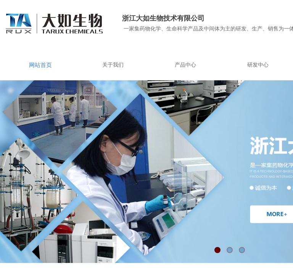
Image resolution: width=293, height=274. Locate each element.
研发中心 (258, 65)
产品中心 (185, 65)
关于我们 (113, 65)
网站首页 (40, 65)
